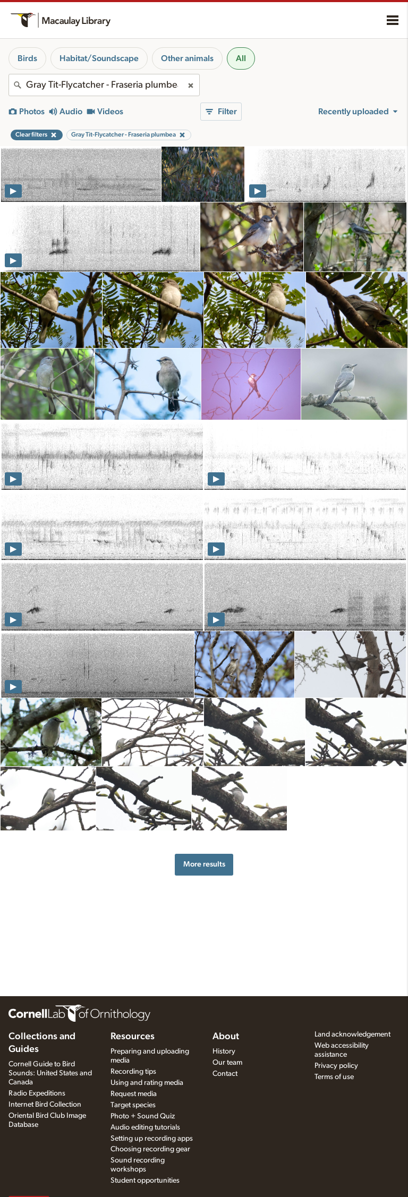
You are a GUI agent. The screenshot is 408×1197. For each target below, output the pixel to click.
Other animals (187, 58)
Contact (224, 1073)
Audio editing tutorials (145, 1127)
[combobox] (104, 85)
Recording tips (133, 1071)
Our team (227, 1062)
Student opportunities (145, 1180)
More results (204, 864)
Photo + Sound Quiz (142, 1116)
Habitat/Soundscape (99, 58)
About (225, 1036)
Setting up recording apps (151, 1138)
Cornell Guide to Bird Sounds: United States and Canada (50, 1073)
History (223, 1051)
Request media (133, 1094)
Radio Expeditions (36, 1093)
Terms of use (334, 1077)
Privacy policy (336, 1065)
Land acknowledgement (352, 1034)
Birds (27, 58)
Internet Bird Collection (44, 1104)
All (241, 58)
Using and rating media (146, 1082)
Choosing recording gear (150, 1149)
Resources (132, 1036)
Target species (133, 1105)
